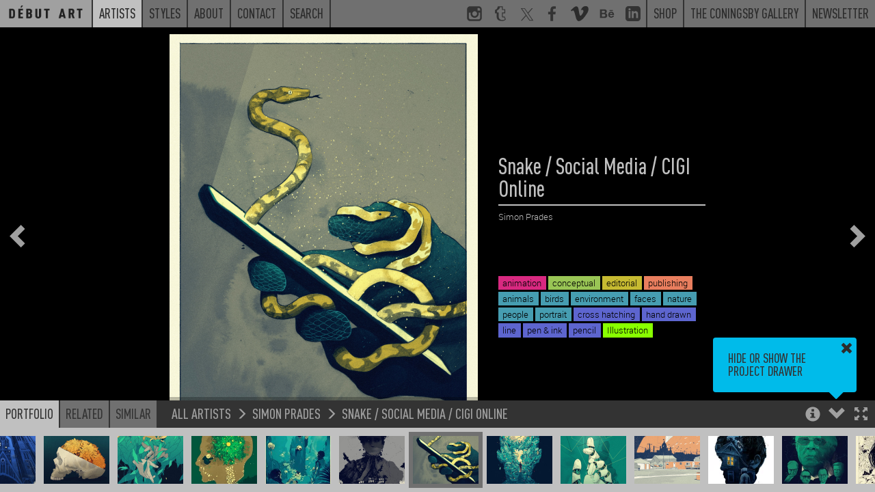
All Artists (201, 413)
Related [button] (84, 413)
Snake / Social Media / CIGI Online (425, 413)
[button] (860, 415)
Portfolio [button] (29, 413)
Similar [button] (133, 413)
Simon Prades (286, 413)
